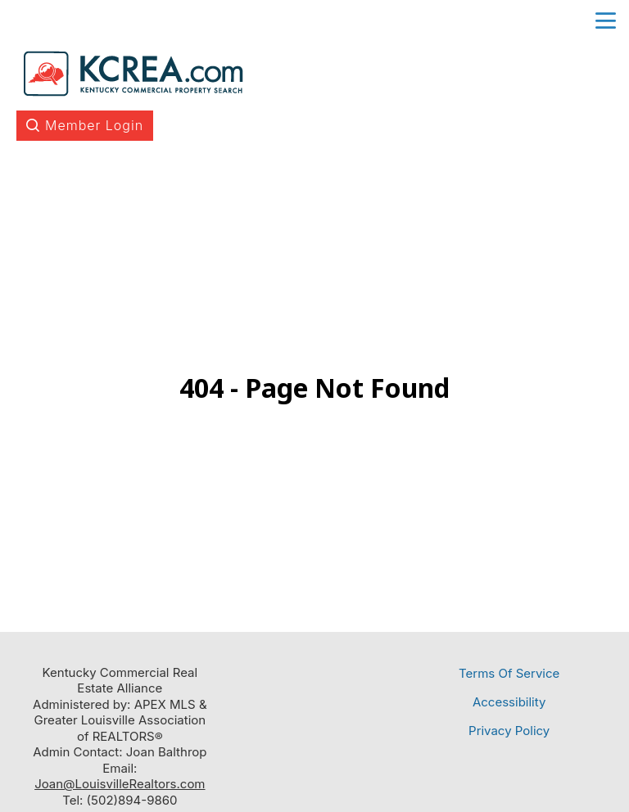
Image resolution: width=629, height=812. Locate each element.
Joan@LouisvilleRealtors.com (119, 784)
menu (605, 21)
